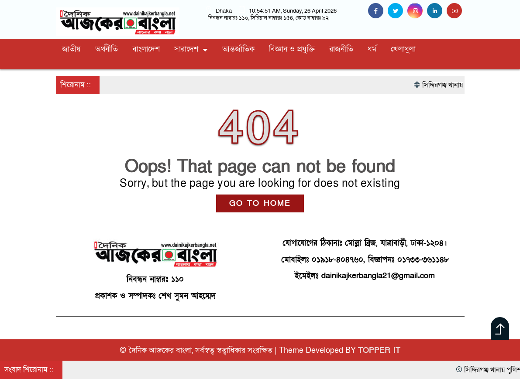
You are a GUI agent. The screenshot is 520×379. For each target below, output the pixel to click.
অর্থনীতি (106, 49)
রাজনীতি (341, 49)
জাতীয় (71, 49)
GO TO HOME (260, 203)
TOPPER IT (379, 350)
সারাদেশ (186, 49)
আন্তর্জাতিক (238, 49)
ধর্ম (372, 49)
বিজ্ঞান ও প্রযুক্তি (292, 49)
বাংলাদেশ (146, 49)
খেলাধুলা (403, 49)
